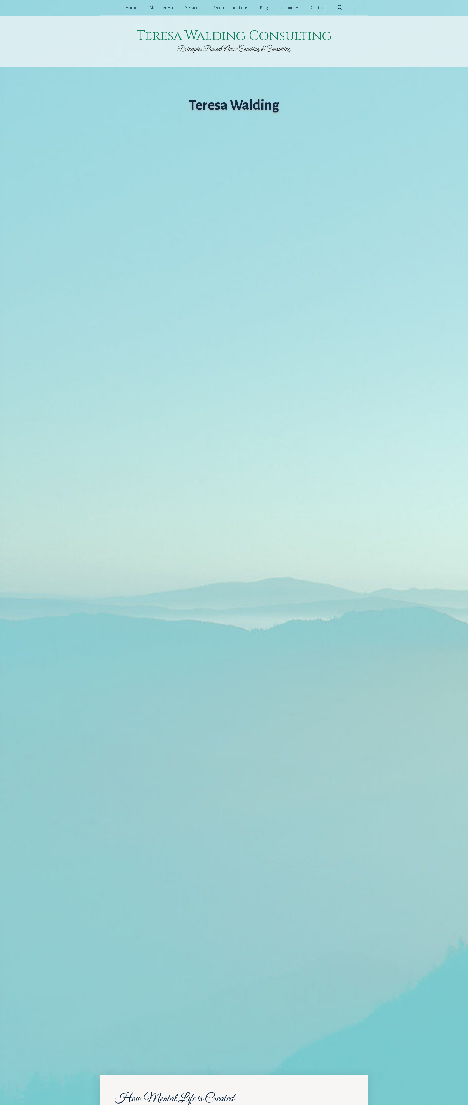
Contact (318, 7)
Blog (264, 7)
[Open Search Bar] (340, 8)
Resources (289, 7)
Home (131, 7)
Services (192, 7)
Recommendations (230, 7)
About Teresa (161, 7)
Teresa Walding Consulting (234, 36)
